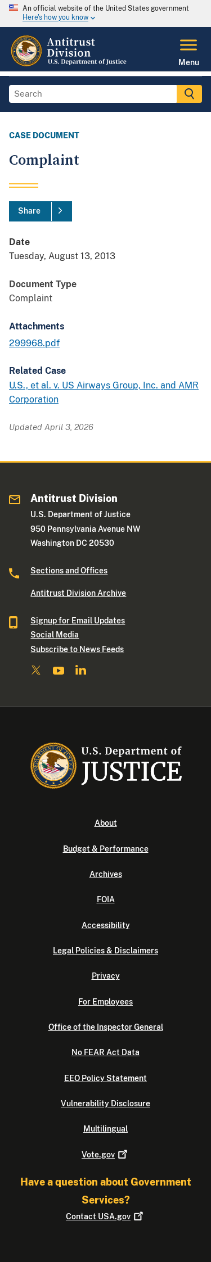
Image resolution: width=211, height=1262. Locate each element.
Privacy (106, 975)
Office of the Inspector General (105, 1027)
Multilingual (105, 1128)
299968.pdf (34, 343)
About (106, 822)
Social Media (54, 634)
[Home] (70, 64)
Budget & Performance (106, 848)
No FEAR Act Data (105, 1052)
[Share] (40, 211)
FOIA (106, 899)
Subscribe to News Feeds (77, 649)
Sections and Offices (68, 570)
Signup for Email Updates (77, 620)
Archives (105, 874)
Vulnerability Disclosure (105, 1103)
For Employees (105, 1001)
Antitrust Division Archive (78, 593)
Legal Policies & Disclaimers (105, 950)
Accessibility (106, 925)
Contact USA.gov (105, 1216)
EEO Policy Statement (105, 1078)
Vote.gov (105, 1154)
